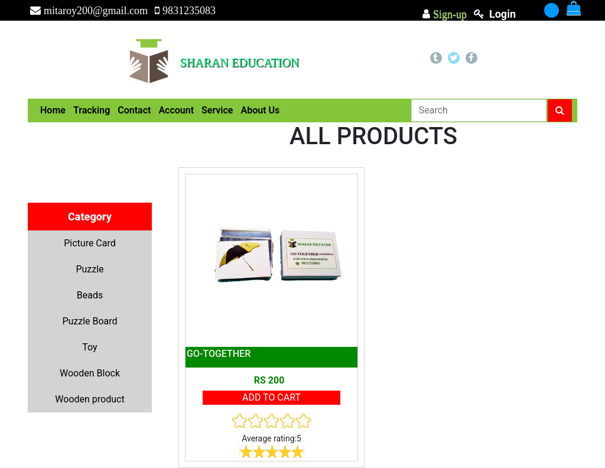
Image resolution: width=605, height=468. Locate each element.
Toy (89, 347)
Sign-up (448, 14)
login (502, 14)
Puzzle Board (89, 321)
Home (53, 110)
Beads (90, 295)
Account (176, 110)
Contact (134, 110)
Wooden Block (90, 373)
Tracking (91, 110)
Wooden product (89, 399)
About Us (259, 110)
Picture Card (90, 243)
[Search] (479, 110)
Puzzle (89, 269)
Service (217, 110)
